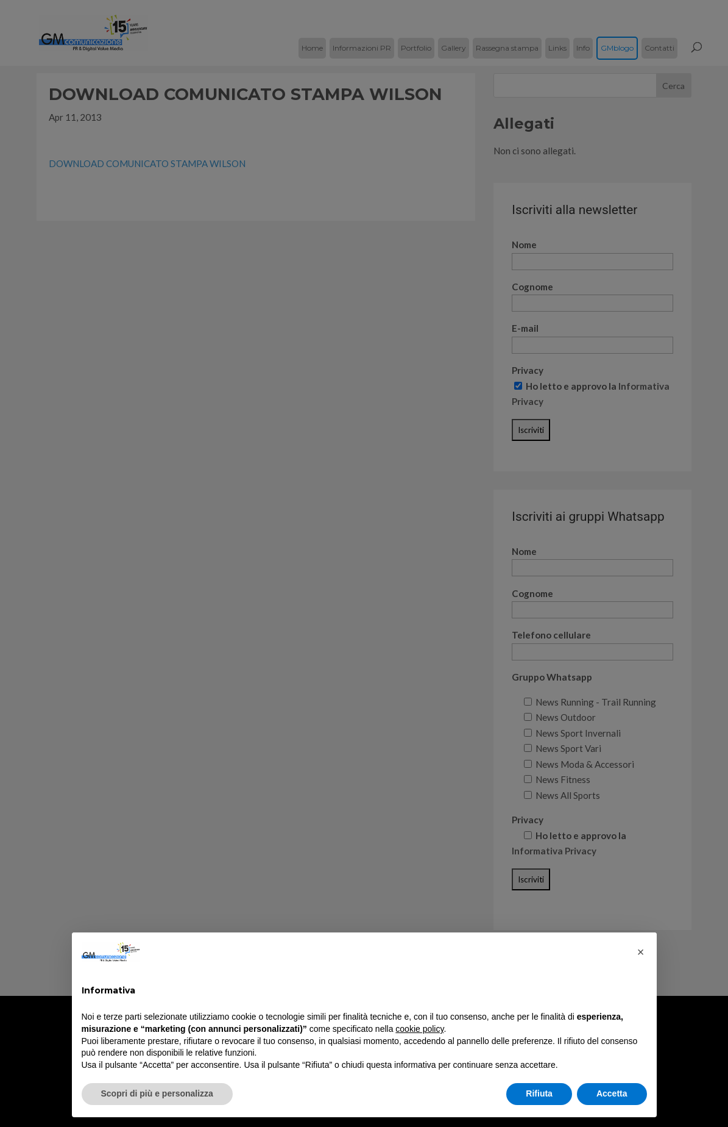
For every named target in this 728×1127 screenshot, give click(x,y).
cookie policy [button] (419, 1029)
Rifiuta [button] (539, 1093)
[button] (641, 952)
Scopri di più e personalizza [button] (157, 1093)
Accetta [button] (611, 1093)
